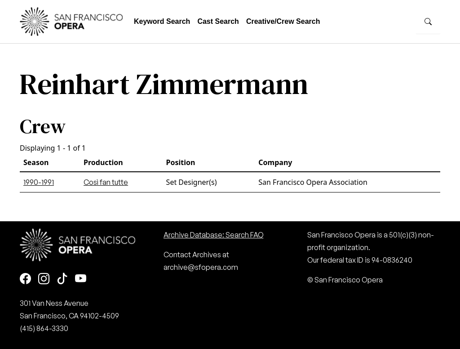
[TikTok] (62, 279)
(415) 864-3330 (44, 328)
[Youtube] (80, 279)
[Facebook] (25, 279)
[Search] (428, 21)
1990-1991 (38, 182)
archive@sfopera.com (201, 267)
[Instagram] (43, 279)
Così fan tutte (106, 182)
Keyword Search (162, 21)
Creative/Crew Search (283, 21)
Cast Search (218, 21)
